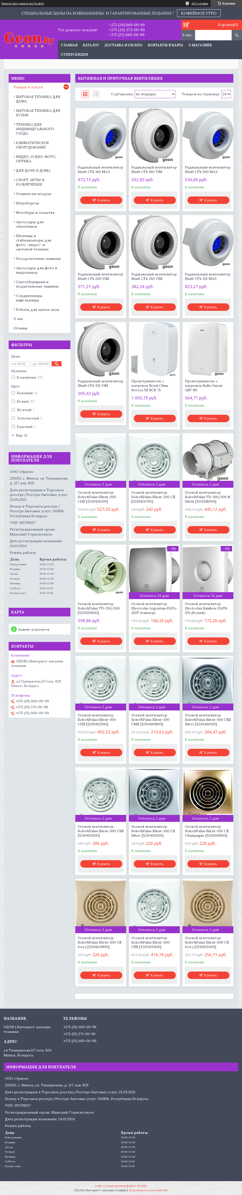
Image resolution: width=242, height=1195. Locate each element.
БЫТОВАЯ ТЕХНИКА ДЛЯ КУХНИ (38, 112)
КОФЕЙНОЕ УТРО (199, 13)
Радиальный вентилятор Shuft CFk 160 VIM (154, 169)
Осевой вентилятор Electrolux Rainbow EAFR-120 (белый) (206, 608)
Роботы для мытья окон (37, 309)
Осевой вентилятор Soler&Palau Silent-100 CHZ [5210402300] (97, 719)
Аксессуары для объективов (30, 224)
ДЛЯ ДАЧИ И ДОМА (33, 170)
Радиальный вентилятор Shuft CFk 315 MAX (207, 276)
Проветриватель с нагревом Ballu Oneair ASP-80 (204, 385)
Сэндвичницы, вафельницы (29, 297)
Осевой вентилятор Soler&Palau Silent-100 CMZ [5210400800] (150, 719)
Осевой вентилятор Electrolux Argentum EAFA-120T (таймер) (154, 608)
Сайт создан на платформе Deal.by (121, 1186)
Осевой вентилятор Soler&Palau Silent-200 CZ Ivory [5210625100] (207, 942)
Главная (69, 45)
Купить (103, 200)
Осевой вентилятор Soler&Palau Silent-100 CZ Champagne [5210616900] (207, 831)
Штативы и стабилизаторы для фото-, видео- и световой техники (33, 242)
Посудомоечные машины (38, 258)
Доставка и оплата (123, 45)
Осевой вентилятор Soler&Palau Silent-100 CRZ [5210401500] (101, 831)
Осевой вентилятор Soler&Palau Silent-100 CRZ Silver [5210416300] (208, 719)
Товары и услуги (28, 87)
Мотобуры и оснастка (35, 212)
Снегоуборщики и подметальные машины (37, 284)
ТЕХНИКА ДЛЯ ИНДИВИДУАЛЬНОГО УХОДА (35, 129)
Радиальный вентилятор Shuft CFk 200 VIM (100, 276)
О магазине (200, 45)
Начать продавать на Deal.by (22, 3)
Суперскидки (74, 54)
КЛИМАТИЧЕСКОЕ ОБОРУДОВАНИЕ (32, 145)
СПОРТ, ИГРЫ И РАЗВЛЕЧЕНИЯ (30, 182)
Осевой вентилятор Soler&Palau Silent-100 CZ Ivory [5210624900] (99, 942)
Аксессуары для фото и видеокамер (36, 270)
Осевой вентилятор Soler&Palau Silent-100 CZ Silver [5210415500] (153, 831)
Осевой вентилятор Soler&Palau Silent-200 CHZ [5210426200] (97, 497)
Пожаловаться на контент (148, 1190)
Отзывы (20, 328)
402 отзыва (199, 3)
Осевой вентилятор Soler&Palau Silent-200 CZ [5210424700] (153, 497)
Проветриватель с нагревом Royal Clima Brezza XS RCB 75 (149, 385)
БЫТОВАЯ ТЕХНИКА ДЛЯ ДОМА (38, 99)
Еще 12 (21, 435)
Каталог (91, 45)
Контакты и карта (165, 45)
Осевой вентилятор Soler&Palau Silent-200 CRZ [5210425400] (150, 942)
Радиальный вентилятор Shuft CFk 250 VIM (154, 276)
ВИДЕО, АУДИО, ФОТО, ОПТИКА (36, 158)
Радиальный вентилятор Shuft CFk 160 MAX (100, 169)
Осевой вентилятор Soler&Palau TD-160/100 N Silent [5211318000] (207, 497)
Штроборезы (27, 203)
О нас (18, 319)
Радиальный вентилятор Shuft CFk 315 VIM (100, 383)
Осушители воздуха (33, 194)
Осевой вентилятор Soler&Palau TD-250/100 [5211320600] (99, 608)
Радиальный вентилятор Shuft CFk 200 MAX (207, 169)
